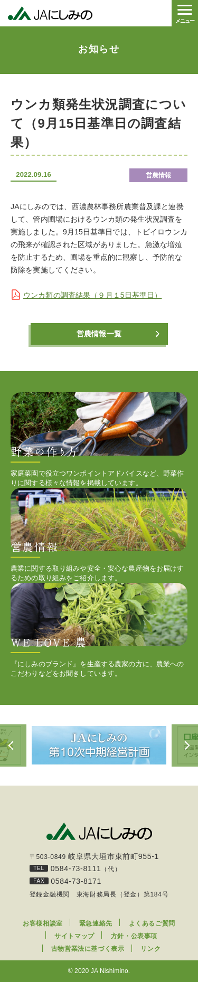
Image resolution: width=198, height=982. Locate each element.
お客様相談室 (43, 923)
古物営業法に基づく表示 (88, 948)
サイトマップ (74, 936)
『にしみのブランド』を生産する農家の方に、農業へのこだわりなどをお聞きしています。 (99, 630)
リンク (150, 948)
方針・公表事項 (134, 936)
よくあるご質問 (152, 923)
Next (185, 745)
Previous (13, 745)
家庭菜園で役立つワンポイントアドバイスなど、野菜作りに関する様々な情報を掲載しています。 (99, 439)
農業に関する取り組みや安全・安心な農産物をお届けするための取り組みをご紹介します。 (99, 535)
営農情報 (159, 175)
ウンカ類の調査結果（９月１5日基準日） (92, 295)
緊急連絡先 (95, 923)
